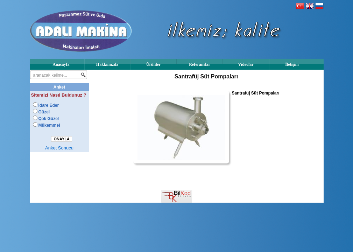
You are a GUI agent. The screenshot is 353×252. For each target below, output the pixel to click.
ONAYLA (61, 139)
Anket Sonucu (59, 147)
